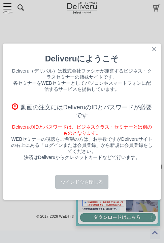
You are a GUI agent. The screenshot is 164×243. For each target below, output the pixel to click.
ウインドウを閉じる (82, 182)
